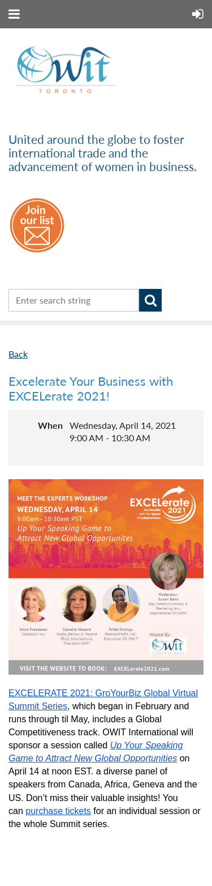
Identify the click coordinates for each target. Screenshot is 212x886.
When (50, 425)
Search (150, 300)
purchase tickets (58, 811)
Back (18, 353)
